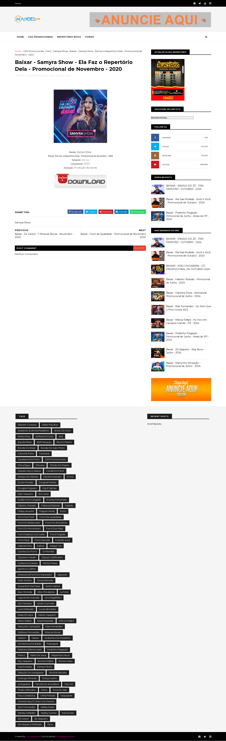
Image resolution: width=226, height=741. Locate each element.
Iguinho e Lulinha (27, 568)
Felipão (69, 505)
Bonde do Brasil (26, 448)
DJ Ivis (70, 476)
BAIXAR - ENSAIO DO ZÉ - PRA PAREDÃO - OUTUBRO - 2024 (184, 187)
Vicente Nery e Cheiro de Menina (36, 701)
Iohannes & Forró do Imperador (35, 574)
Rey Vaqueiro (25, 661)
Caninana (44, 453)
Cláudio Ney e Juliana (29, 471)
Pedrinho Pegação (57, 649)
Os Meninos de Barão (29, 643)
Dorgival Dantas (47, 482)
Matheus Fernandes (28, 632)
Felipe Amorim (26, 511)
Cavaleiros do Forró (29, 459)
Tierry (44, 690)
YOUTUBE (165, 165)
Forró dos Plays (54, 528)
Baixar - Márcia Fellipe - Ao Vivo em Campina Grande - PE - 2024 (186, 321)
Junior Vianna (53, 586)
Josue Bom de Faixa (29, 586)
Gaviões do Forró (27, 551)
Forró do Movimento (29, 528)
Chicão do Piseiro (59, 465)
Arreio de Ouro (62, 430)
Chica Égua (24, 465)
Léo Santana (25, 603)
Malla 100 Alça (25, 615)
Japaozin (62, 574)
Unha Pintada (48, 695)
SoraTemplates (34, 736)
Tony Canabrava (26, 695)
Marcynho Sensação (29, 626)
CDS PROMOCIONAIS (41, 36)
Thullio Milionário (27, 690)
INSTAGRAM (166, 156)
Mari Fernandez (54, 626)
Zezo (50, 724)
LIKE (205, 137)
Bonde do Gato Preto (53, 448)
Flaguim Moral (47, 511)
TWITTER (165, 147)
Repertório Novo (61, 655)
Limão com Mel (45, 603)
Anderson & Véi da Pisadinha (33, 430)
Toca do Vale (60, 690)
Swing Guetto (49, 678)
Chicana (40, 465)
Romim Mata (65, 661)
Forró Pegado (58, 534)
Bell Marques (44, 442)
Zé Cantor (23, 718)
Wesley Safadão (26, 713)
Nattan (35, 638)
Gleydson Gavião (27, 557)
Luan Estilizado (26, 609)
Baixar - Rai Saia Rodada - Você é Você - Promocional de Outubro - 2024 (188, 201)
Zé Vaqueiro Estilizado (30, 724)
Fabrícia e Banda (50, 505)
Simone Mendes (58, 672)
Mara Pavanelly (45, 620)
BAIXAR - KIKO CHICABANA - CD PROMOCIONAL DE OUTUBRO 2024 (187, 267)
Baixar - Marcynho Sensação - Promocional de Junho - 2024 (183, 364)
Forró (49, 51)
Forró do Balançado (29, 522)
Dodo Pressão (25, 482)
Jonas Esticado (45, 580)
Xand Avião (68, 713)
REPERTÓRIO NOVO (70, 36)
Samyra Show (61, 51)
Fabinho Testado (27, 505)
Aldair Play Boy (50, 424)
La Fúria (64, 592)
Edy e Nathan (50, 488)
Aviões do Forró (44, 436)
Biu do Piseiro (64, 442)
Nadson (22, 638)
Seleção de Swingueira (30, 672)
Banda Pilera (25, 442)
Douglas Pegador (27, 488)
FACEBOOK (166, 138)
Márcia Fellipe (66, 620)
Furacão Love (62, 540)
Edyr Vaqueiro (25, 494)
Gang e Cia (55, 545)
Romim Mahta (45, 661)
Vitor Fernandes (26, 707)
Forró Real (23, 540)
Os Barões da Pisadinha (57, 638)
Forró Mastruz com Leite (31, 534)
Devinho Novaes (52, 476)
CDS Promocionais (34, 51)
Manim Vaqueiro (47, 615)
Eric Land (43, 494)
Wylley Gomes (48, 713)
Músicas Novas (53, 632)
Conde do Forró (55, 471)
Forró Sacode (42, 540)
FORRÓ (90, 36)
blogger (137, 248)
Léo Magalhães (53, 597)
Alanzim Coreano (27, 424)
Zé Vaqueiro (41, 718)
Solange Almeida (27, 678)
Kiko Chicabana (46, 592)
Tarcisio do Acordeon (47, 684)
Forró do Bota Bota (56, 522)
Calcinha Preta (26, 453)
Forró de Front (26, 517)
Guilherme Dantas (27, 563)
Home (18, 3)
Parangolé (52, 643)
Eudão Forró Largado (29, 499)
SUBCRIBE (203, 164)
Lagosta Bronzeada (28, 597)
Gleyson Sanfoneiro (52, 557)
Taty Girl (68, 684)
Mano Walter (25, 620)
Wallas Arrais (47, 707)
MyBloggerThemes (66, 736)
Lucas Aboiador (47, 609)
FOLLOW (204, 146)
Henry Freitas (50, 563)
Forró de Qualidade (50, 517)
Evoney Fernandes (57, 499)
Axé (61, 436)
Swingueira (24, 684)
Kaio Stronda (25, 592)
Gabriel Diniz (25, 545)
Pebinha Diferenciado (30, 649)
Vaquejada (66, 695)
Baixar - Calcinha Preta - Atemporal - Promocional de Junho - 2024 (186, 294)
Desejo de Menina (28, 476)
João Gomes (25, 580)
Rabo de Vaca (38, 655)
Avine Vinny (24, 436)
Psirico (21, 655)
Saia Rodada (25, 666)
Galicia (40, 545)
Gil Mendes (48, 551)
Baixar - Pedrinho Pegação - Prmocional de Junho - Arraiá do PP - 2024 (187, 216)
